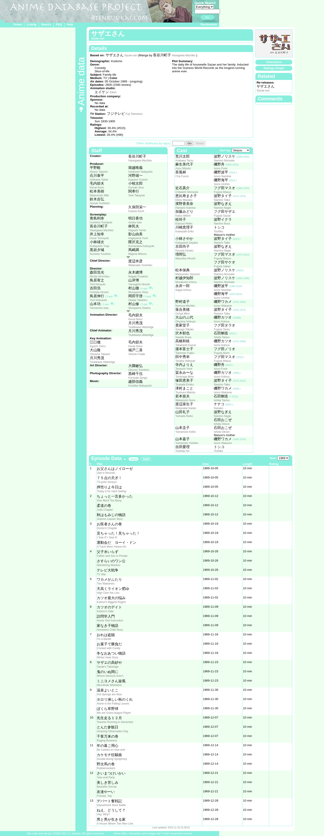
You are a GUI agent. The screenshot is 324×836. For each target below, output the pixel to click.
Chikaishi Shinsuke (186, 192)
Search (46, 24)
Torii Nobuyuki (98, 300)
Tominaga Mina (184, 376)
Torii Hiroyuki (97, 284)
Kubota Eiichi (136, 211)
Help (70, 24)
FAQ (59, 24)
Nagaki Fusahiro (138, 276)
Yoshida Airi (182, 451)
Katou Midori (182, 215)
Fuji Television (134, 114)
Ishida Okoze (222, 424)
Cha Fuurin (182, 176)
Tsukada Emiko (184, 384)
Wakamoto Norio (185, 400)
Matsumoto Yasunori (187, 274)
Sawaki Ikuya (183, 337)
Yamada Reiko (184, 416)
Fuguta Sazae (222, 215)
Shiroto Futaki (136, 354)
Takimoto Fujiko (184, 353)
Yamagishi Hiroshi (139, 284)
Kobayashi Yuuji (99, 246)
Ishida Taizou (222, 337)
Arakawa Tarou (184, 160)
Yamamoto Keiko (185, 431)
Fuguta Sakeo (222, 266)
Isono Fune (220, 168)
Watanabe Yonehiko (140, 265)
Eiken (113, 92)
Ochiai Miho (182, 313)
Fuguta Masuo (222, 192)
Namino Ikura (222, 223)
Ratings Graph (274, 68)
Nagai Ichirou (183, 290)
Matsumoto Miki (99, 195)
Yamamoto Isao (99, 308)
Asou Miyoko (183, 168)
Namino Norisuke (224, 160)
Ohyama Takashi (100, 354)
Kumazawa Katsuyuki (141, 246)
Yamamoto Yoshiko (186, 443)
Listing (31, 24)
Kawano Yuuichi (137, 179)
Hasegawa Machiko (184, 55)
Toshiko (218, 231)
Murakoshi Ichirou (186, 282)
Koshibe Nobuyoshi (139, 385)
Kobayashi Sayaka (186, 242)
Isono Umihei (222, 184)
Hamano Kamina (185, 207)
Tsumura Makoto (185, 392)
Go (207, 17)
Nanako (218, 408)
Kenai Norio (97, 187)
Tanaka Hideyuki (185, 360)
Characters (274, 62)
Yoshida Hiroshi (99, 292)
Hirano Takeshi (99, 171)
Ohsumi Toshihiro (138, 370)
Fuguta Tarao (222, 329)
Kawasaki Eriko (184, 231)
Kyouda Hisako (184, 250)
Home (18, 24)
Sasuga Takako (184, 329)
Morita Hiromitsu (99, 276)
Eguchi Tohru (98, 346)
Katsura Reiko (183, 223)
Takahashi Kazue (185, 345)
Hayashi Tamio (137, 230)
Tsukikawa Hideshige (140, 327)
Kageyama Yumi (138, 238)
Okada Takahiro (137, 300)
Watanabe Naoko (185, 408)
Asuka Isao (135, 222)
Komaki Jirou (136, 187)
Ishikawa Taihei (99, 179)
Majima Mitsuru (137, 254)
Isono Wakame (223, 305)
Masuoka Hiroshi (185, 258)
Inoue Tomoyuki (99, 238)
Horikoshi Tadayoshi (140, 171)
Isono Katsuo (222, 321)
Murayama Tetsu (138, 292)
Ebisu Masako (183, 200)
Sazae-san (130, 55)
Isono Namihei (222, 176)
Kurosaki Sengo (137, 377)
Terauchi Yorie (183, 368)
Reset (200, 143)
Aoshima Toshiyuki (101, 222)
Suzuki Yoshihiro (100, 203)
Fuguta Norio (221, 353)
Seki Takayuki (136, 195)
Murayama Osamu (139, 308)
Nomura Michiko (185, 305)
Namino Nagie (222, 207)
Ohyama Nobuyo (185, 321)
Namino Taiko (222, 200)
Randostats (208, 24)
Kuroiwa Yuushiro (100, 254)
